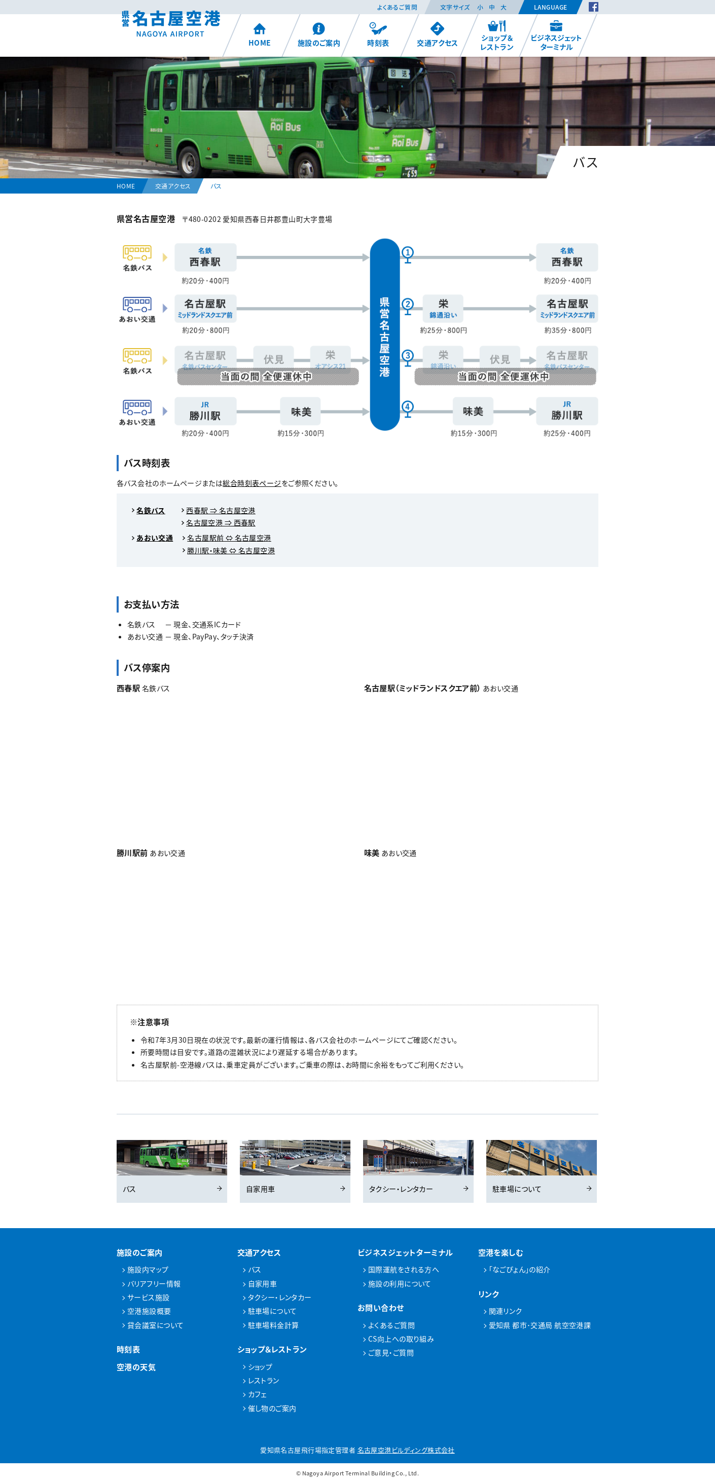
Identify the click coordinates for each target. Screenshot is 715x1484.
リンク (488, 1295)
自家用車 (295, 1167)
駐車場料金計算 (273, 1326)
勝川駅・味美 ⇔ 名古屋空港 (231, 550)
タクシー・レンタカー (418, 1167)
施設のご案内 (319, 35)
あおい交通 (154, 537)
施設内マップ (148, 1271)
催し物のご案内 (272, 1409)
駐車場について (541, 1167)
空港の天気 (136, 1368)
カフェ (257, 1395)
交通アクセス (437, 35)
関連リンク (505, 1312)
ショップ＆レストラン (497, 35)
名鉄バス (150, 510)
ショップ (260, 1367)
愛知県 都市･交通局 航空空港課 (540, 1326)
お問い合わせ (381, 1309)
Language (550, 7)
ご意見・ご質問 (391, 1354)
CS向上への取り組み (401, 1340)
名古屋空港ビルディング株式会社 (406, 1451)
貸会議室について (155, 1326)
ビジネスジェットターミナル (556, 35)
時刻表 (378, 35)
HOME (259, 35)
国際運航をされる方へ (403, 1271)
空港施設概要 (149, 1312)
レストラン (263, 1382)
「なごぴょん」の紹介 (520, 1271)
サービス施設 (148, 1298)
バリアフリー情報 (154, 1285)
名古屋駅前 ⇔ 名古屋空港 (229, 537)
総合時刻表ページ (252, 483)
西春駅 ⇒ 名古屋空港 (221, 510)
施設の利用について (400, 1285)
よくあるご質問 (397, 7)
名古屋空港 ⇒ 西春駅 (221, 522)
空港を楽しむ (501, 1253)
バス (172, 1167)
